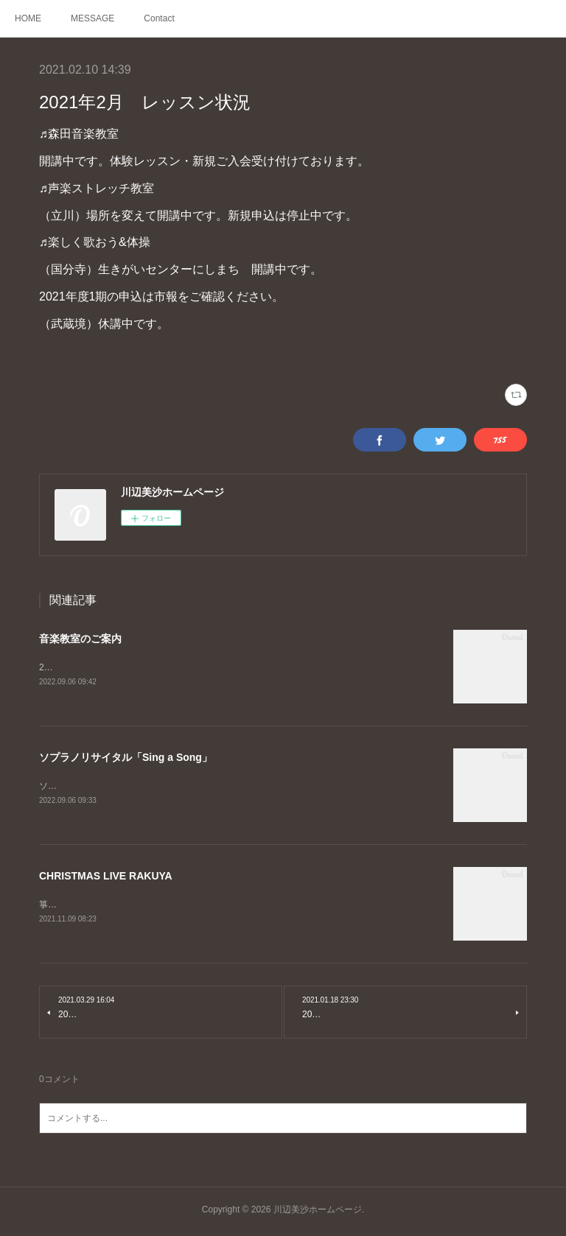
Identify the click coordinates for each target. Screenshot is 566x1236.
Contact (159, 18)
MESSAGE (92, 18)
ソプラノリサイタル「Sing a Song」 (125, 759)
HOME (28, 18)
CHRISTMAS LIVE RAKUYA (105, 878)
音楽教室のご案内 (80, 639)
